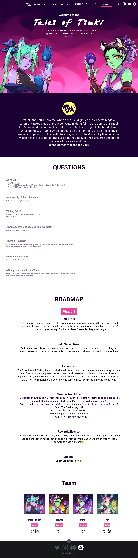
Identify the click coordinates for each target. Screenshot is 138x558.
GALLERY (78, 2)
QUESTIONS (57, 4)
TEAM (68, 3)
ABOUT (46, 4)
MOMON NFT (92, 1)
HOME (37, 4)
